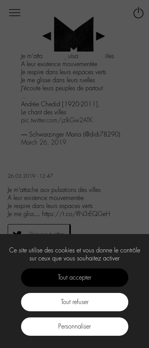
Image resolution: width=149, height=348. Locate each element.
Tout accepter (74, 277)
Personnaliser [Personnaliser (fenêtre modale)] (74, 326)
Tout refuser (74, 302)
